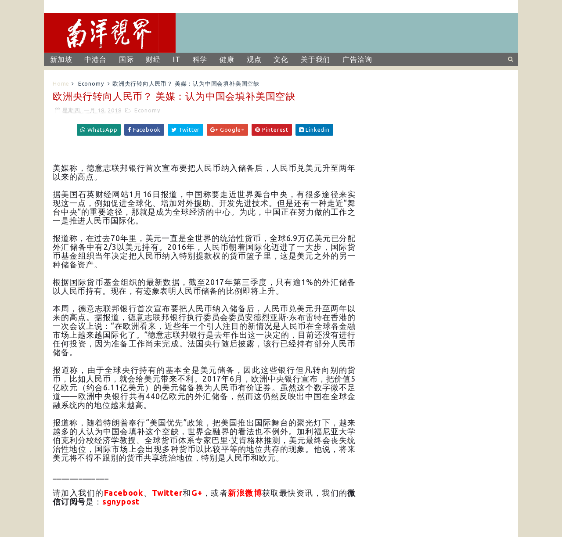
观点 (254, 59)
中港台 (95, 59)
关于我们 (315, 59)
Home (61, 83)
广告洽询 (357, 59)
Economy (91, 83)
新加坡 (61, 59)
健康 (227, 59)
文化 (281, 59)
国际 (126, 59)
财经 (153, 59)
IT (176, 59)
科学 (200, 59)
